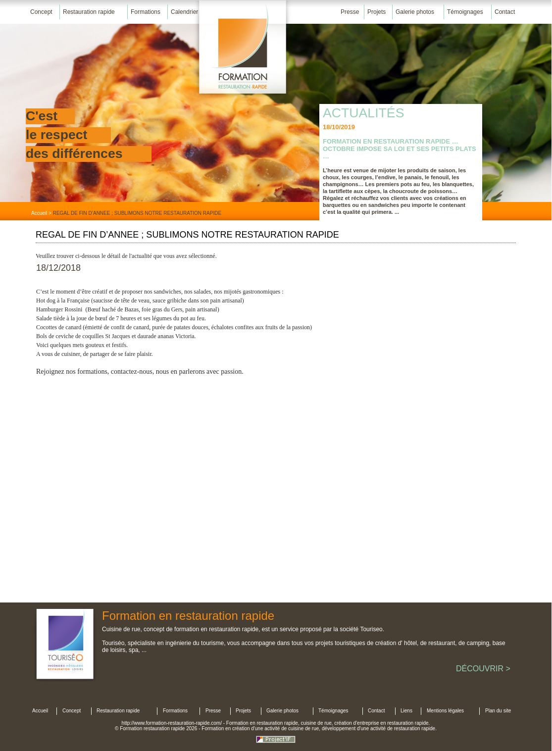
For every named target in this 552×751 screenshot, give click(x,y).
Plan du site (498, 710)
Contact (505, 11)
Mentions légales (445, 710)
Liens (406, 710)
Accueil (39, 213)
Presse (350, 11)
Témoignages (465, 11)
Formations (145, 11)
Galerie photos (415, 11)
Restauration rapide (89, 11)
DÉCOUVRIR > (483, 668)
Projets (376, 11)
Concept (41, 11)
